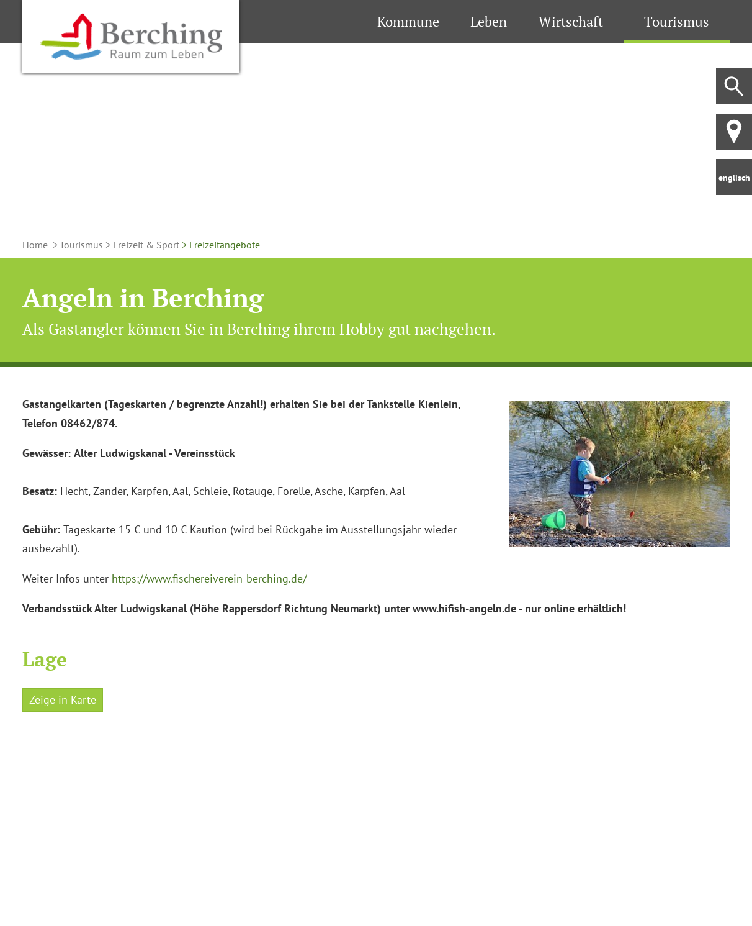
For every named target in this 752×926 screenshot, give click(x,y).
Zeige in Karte (62, 699)
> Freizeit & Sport (141, 244)
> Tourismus (76, 244)
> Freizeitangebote (219, 244)
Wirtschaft (571, 21)
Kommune (408, 21)
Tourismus (676, 21)
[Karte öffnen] (133, 813)
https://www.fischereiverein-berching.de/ (209, 578)
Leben (488, 21)
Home (36, 244)
